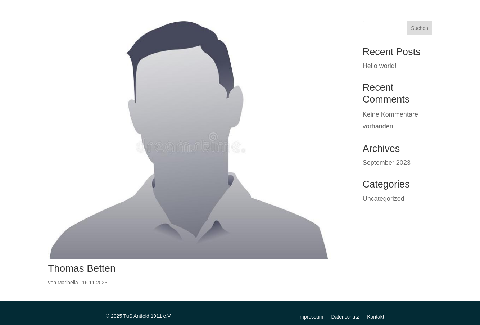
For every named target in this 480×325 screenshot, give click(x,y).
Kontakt (375, 316)
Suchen (419, 28)
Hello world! (380, 65)
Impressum (310, 316)
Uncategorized (383, 198)
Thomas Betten (82, 268)
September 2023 (387, 162)
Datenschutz (345, 316)
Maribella (68, 282)
